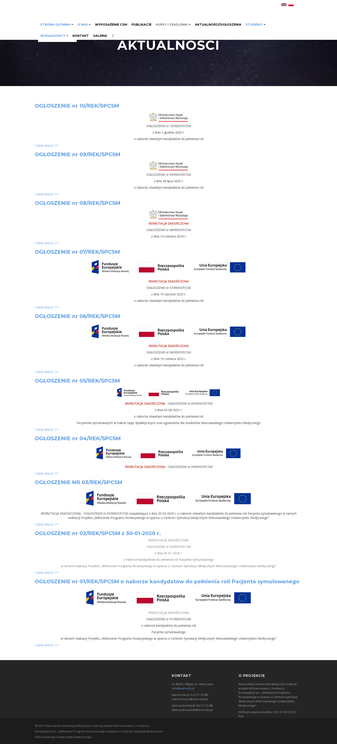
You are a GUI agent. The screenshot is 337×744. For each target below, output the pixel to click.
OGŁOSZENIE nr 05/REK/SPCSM (77, 381)
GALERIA (100, 36)
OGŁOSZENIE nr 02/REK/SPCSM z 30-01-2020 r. (98, 533)
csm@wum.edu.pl (183, 688)
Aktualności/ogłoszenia (218, 24)
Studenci (254, 24)
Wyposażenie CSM (111, 24)
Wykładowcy (52, 36)
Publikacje (142, 24)
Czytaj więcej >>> (47, 145)
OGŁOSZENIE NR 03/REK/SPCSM (78, 482)
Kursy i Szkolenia (172, 24)
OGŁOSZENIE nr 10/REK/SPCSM (77, 106)
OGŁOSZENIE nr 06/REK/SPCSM (77, 316)
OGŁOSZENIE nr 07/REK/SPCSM (77, 252)
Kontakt (80, 36)
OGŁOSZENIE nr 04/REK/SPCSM (78, 438)
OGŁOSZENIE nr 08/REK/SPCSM (77, 203)
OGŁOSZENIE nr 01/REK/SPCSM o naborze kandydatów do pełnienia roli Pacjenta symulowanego (167, 581)
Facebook (111, 36)
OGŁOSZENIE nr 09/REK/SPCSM (77, 154)
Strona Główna (55, 24)
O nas (82, 24)
